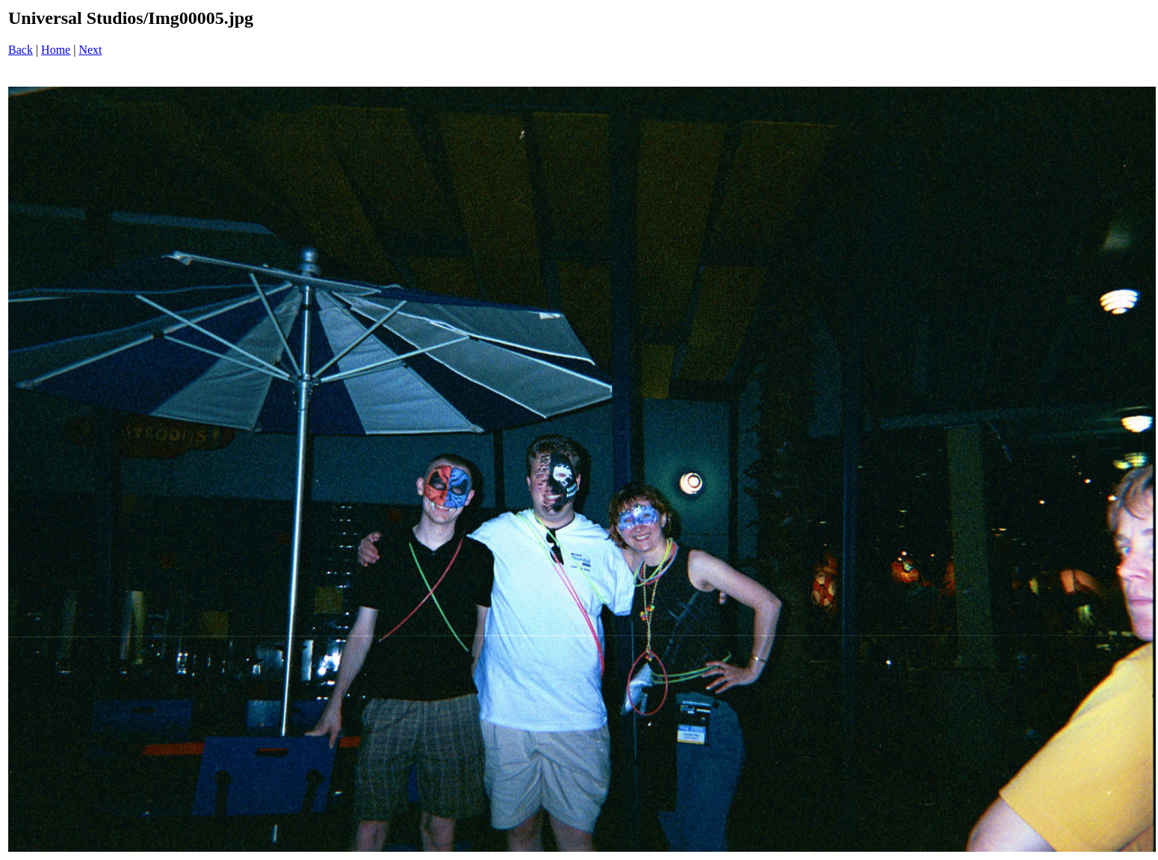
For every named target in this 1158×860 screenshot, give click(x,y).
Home (55, 49)
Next (90, 49)
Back (20, 49)
